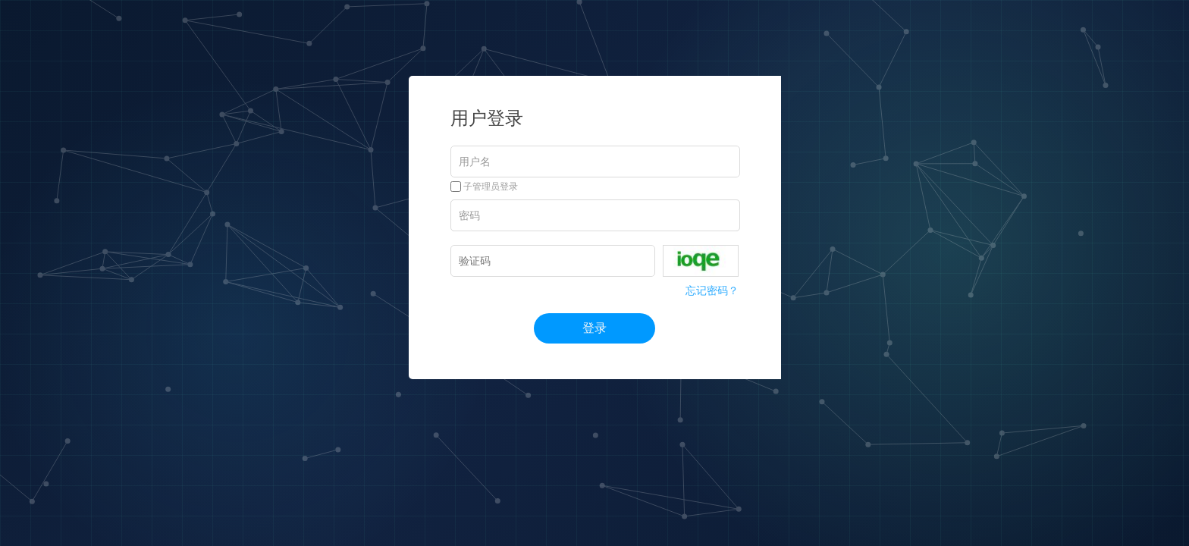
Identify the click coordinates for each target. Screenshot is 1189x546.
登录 (594, 328)
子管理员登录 (484, 186)
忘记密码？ (712, 290)
